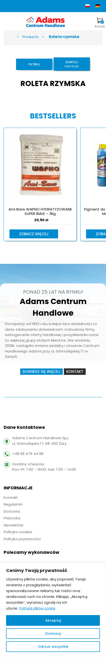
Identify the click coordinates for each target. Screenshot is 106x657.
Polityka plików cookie (37, 608)
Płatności (12, 518)
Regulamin (13, 504)
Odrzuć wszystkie (53, 646)
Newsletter (14, 525)
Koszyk (100, 23)
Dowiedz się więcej (41, 371)
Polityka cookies (18, 531)
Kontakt (74, 371)
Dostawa (12, 511)
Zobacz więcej (34, 233)
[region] (53, 610)
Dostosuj (53, 633)
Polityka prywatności (22, 538)
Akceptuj (53, 620)
